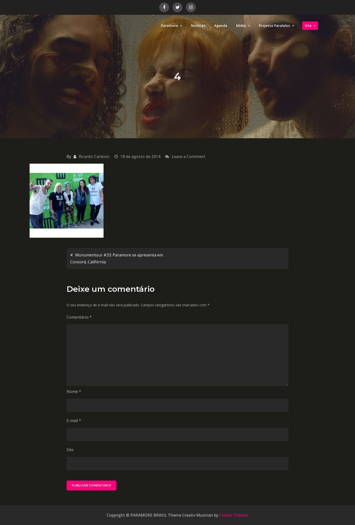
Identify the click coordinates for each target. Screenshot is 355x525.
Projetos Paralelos (274, 25)
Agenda (220, 25)
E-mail (74, 420)
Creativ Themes (233, 515)
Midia (241, 25)
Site (308, 25)
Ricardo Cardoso (94, 156)
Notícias (198, 25)
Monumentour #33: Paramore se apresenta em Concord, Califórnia (116, 258)
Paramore (169, 25)
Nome (74, 391)
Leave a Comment (188, 156)
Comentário (79, 317)
